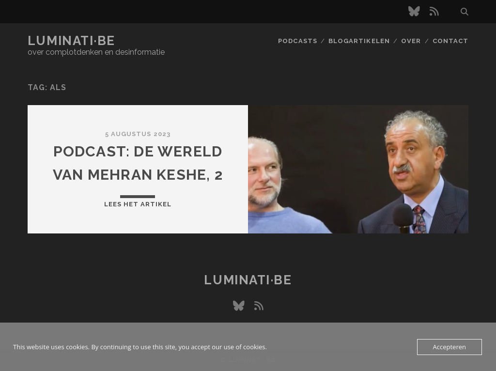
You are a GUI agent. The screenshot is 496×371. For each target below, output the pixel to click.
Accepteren (449, 346)
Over (411, 41)
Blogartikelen (359, 41)
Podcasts (297, 41)
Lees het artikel (138, 204)
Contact (450, 41)
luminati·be (71, 40)
